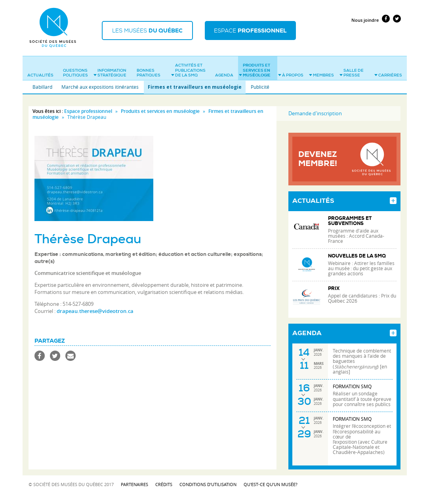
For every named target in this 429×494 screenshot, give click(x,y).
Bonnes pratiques (148, 73)
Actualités (40, 75)
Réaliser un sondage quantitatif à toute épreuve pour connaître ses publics (362, 399)
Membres (321, 75)
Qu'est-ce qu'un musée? (270, 484)
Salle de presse (351, 73)
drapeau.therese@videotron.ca (95, 311)
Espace (250, 30)
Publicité (260, 87)
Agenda (224, 75)
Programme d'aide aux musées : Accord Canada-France (356, 236)
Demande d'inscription (315, 113)
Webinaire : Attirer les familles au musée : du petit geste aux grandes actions (361, 268)
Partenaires (134, 484)
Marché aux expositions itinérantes (100, 87)
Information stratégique (109, 73)
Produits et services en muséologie (255, 70)
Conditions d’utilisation (207, 484)
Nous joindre (365, 20)
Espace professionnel (88, 111)
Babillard (42, 87)
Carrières (388, 75)
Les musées (147, 30)
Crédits (163, 484)
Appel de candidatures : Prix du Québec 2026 (362, 298)
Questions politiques (75, 73)
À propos (290, 75)
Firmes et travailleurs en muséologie (195, 87)
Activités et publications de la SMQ (188, 70)
